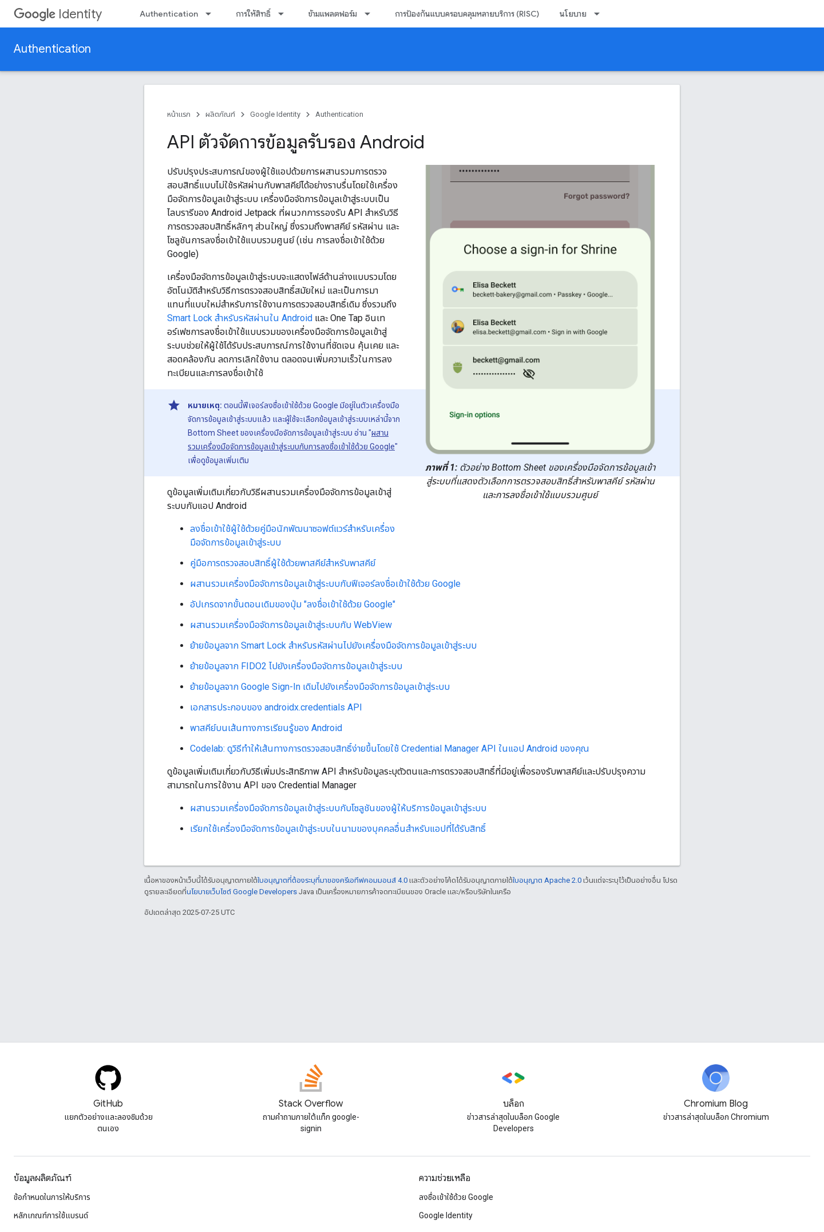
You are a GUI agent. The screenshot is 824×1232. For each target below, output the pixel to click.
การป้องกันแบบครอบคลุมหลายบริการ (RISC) (467, 14)
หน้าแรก (179, 114)
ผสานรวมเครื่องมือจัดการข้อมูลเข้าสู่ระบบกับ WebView (291, 624)
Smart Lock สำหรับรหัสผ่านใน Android (239, 318)
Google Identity (275, 114)
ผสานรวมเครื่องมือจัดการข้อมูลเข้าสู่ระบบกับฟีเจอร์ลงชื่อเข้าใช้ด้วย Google (325, 583)
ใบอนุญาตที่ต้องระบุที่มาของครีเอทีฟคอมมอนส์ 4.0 (332, 880)
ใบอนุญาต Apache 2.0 (547, 880)
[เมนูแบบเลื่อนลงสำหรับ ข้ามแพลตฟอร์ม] (371, 13)
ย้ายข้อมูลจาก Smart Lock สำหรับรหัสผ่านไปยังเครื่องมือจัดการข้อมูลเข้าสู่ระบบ (333, 645)
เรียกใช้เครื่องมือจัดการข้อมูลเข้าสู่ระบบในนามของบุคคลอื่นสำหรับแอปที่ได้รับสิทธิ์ (338, 828)
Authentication (169, 14)
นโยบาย (573, 14)
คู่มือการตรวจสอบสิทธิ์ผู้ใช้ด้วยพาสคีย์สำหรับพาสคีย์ (282, 563)
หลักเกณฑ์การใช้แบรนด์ (51, 1215)
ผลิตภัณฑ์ (220, 114)
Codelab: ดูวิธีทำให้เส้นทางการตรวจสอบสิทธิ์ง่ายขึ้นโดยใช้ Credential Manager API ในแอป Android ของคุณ (389, 748)
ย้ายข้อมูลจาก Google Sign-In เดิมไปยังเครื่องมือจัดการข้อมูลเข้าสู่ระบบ (320, 686)
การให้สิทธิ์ (253, 14)
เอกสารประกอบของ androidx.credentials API (276, 707)
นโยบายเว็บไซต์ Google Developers (242, 891)
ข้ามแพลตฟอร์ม (332, 14)
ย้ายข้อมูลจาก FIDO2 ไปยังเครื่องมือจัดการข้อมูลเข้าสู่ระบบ (296, 666)
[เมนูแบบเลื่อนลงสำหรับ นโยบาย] (600, 13)
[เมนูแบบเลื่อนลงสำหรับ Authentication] (211, 13)
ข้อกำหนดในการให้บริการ (52, 1197)
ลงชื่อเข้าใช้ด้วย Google (456, 1197)
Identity (58, 14)
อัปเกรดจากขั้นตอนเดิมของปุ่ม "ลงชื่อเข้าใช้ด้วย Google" (292, 604)
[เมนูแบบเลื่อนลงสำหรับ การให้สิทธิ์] (284, 13)
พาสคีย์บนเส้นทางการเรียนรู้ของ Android (266, 727)
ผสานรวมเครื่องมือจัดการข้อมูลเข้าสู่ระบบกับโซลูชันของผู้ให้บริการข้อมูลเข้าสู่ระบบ (338, 808)
